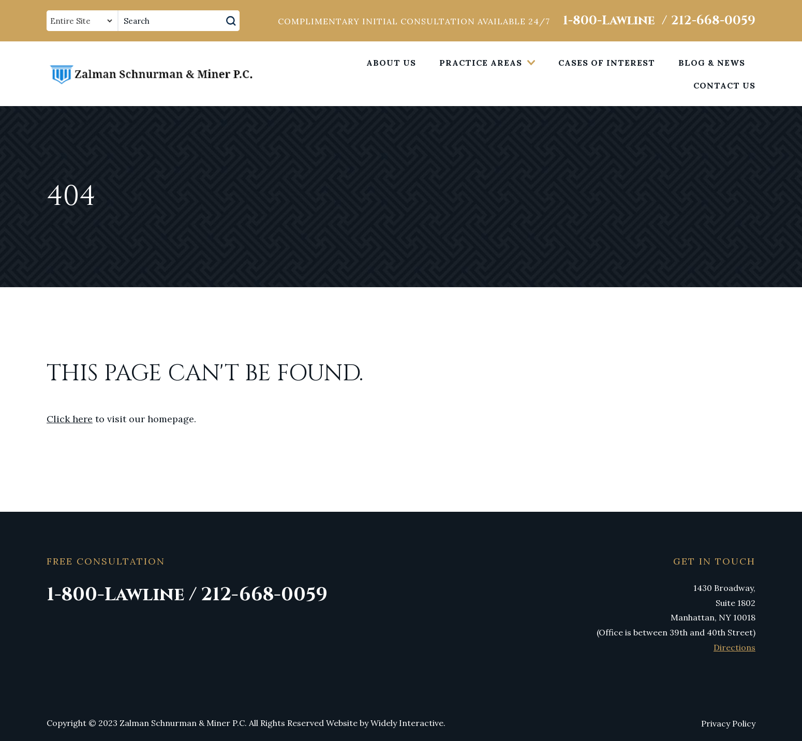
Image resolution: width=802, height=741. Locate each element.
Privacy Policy (728, 723)
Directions (734, 647)
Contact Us (724, 85)
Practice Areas (480, 62)
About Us (391, 62)
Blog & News (711, 62)
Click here (70, 419)
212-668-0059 (713, 20)
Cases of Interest (606, 62)
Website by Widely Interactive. (385, 723)
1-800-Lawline (609, 20)
